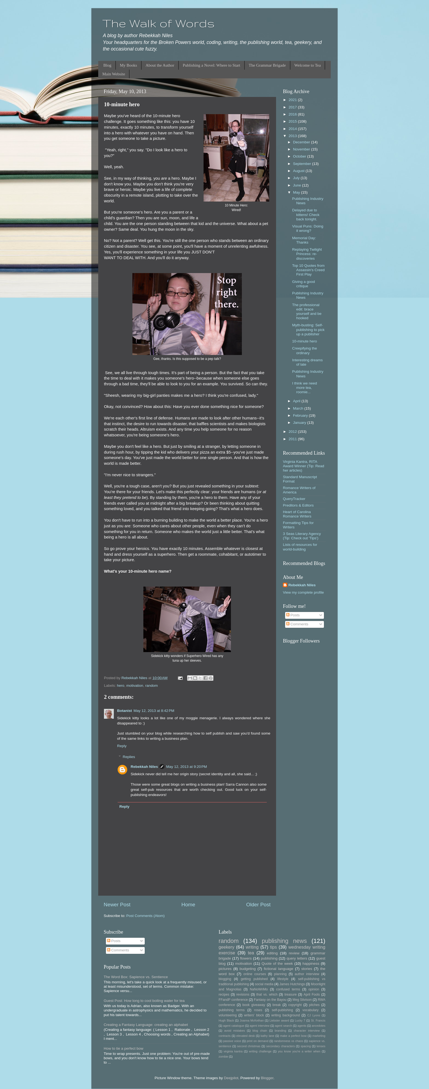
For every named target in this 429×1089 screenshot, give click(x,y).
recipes (224, 994)
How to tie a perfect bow (123, 1048)
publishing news (284, 940)
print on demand (257, 1041)
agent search (283, 1025)
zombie (223, 1056)
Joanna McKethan (252, 1020)
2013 (293, 136)
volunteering (228, 1015)
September (302, 164)
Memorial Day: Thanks (304, 240)
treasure (291, 994)
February (301, 415)
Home (188, 904)
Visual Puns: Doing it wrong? (307, 228)
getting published (254, 979)
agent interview (259, 1025)
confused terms (288, 989)
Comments (297, 624)
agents (301, 1025)
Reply (122, 746)
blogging (225, 979)
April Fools (312, 994)
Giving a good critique (303, 284)
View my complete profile (303, 592)
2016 (293, 114)
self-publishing (282, 1010)
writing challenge (260, 1051)
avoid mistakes (234, 1030)
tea (251, 952)
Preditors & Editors (298, 505)
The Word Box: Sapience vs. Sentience (136, 977)
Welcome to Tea (307, 65)
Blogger (267, 1078)
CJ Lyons (313, 1015)
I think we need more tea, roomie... (304, 387)
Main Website (113, 74)
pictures (225, 969)
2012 (293, 432)
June (297, 185)
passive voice (232, 1041)
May (297, 192)
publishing (269, 958)
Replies (129, 757)
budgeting (248, 969)
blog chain (260, 1030)
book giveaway (253, 1005)
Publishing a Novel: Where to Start (211, 65)
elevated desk (245, 1035)
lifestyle (282, 979)
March (298, 408)
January (300, 423)
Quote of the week (277, 963)
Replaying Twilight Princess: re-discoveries (307, 253)
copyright (295, 1005)
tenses (321, 1046)
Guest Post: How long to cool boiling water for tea (144, 1001)
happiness (310, 963)
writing (252, 947)
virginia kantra (233, 1051)
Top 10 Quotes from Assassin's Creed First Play (308, 270)
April (297, 401)
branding (280, 1030)
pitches (314, 1005)
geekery (226, 947)
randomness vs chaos (288, 1041)
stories (306, 969)
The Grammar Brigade (267, 65)
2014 (293, 129)
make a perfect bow (293, 1035)
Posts (293, 615)
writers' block (254, 1015)
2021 (293, 100)
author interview (307, 974)
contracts (225, 1035)
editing (272, 953)
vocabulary (311, 1010)
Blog (107, 65)
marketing (318, 1035)
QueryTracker (294, 499)
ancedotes (318, 1025)
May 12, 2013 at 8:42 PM (154, 711)
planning (280, 974)
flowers (246, 958)
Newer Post (117, 904)
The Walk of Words (158, 23)
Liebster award (279, 1020)
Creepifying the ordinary (304, 350)
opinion (313, 989)
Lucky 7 (300, 1020)
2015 (293, 121)
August (299, 171)
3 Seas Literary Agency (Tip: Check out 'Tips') (302, 536)
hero (120, 685)
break (277, 1005)
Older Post (258, 904)
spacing (306, 1046)
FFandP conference (233, 1000)
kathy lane (267, 1035)
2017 (293, 107)
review (294, 953)
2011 (293, 439)
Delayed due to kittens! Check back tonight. (306, 214)
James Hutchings (292, 984)
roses (258, 1010)
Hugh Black (226, 1020)
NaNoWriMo (259, 989)
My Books (128, 65)
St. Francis (318, 1020)
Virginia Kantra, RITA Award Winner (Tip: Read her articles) (303, 466)
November (302, 149)
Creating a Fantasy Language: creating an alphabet (146, 1025)
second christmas (248, 1046)
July (297, 178)
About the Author (160, 65)
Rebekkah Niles (144, 767)
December (302, 142)
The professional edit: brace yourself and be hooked (306, 311)
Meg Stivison (302, 1000)
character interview (307, 1030)
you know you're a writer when (299, 1051)
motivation (134, 685)
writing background (285, 1015)
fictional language (278, 969)
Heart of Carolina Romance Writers (297, 514)
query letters (297, 958)
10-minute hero (304, 341)
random (151, 685)
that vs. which (266, 994)
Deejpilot (231, 1078)
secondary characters (280, 1046)
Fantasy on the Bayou (270, 1000)
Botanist (124, 711)
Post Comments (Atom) (145, 916)
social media (264, 984)
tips (273, 947)
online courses (255, 974)
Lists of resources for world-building (300, 547)
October (300, 156)
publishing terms (232, 1010)
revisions (243, 994)
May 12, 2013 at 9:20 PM (186, 767)
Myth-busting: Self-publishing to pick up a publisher (308, 329)
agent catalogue (233, 1025)
